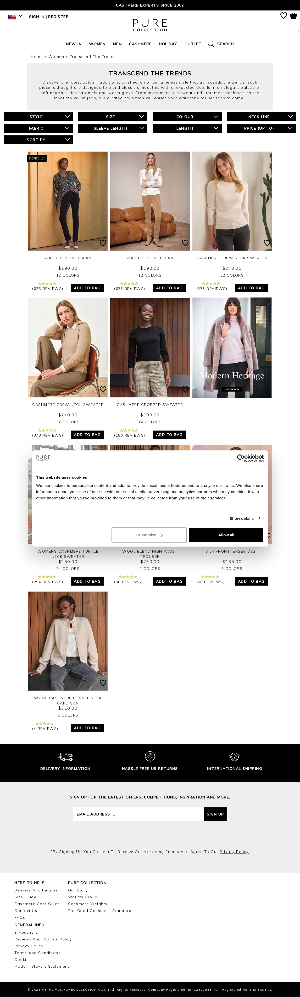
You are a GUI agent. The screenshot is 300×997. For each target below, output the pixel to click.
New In (74, 44)
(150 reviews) (129, 433)
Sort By (48, 139)
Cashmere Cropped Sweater (150, 404)
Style (50, 116)
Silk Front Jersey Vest (231, 551)
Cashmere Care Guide (37, 903)
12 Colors (68, 275)
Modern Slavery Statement (41, 966)
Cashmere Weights (87, 903)
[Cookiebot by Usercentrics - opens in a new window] (241, 458)
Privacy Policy (28, 946)
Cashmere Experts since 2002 (150, 5)
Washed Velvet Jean (68, 258)
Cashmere (140, 44)
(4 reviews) (45, 726)
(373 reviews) (211, 286)
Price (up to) (268, 128)
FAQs (19, 917)
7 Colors (231, 568)
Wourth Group (83, 897)
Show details (242, 518)
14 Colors (150, 422)
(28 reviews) (210, 579)
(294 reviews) (47, 579)
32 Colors (232, 275)
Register (58, 16)
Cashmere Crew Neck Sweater (232, 258)
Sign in (37, 16)
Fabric (49, 128)
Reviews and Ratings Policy (43, 939)
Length (197, 128)
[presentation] (150, 835)
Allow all (226, 535)
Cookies (22, 959)
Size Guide (25, 897)
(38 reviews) (128, 579)
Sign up (215, 814)
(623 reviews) (47, 286)
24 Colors (68, 568)
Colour (197, 116)
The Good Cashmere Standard (100, 910)
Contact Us (25, 910)
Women (97, 44)
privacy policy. (234, 851)
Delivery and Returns (36, 890)
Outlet (193, 44)
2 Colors (150, 568)
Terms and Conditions (37, 952)
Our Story (78, 890)
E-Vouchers (26, 932)
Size (125, 116)
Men (117, 44)
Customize (149, 535)
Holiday (168, 44)
